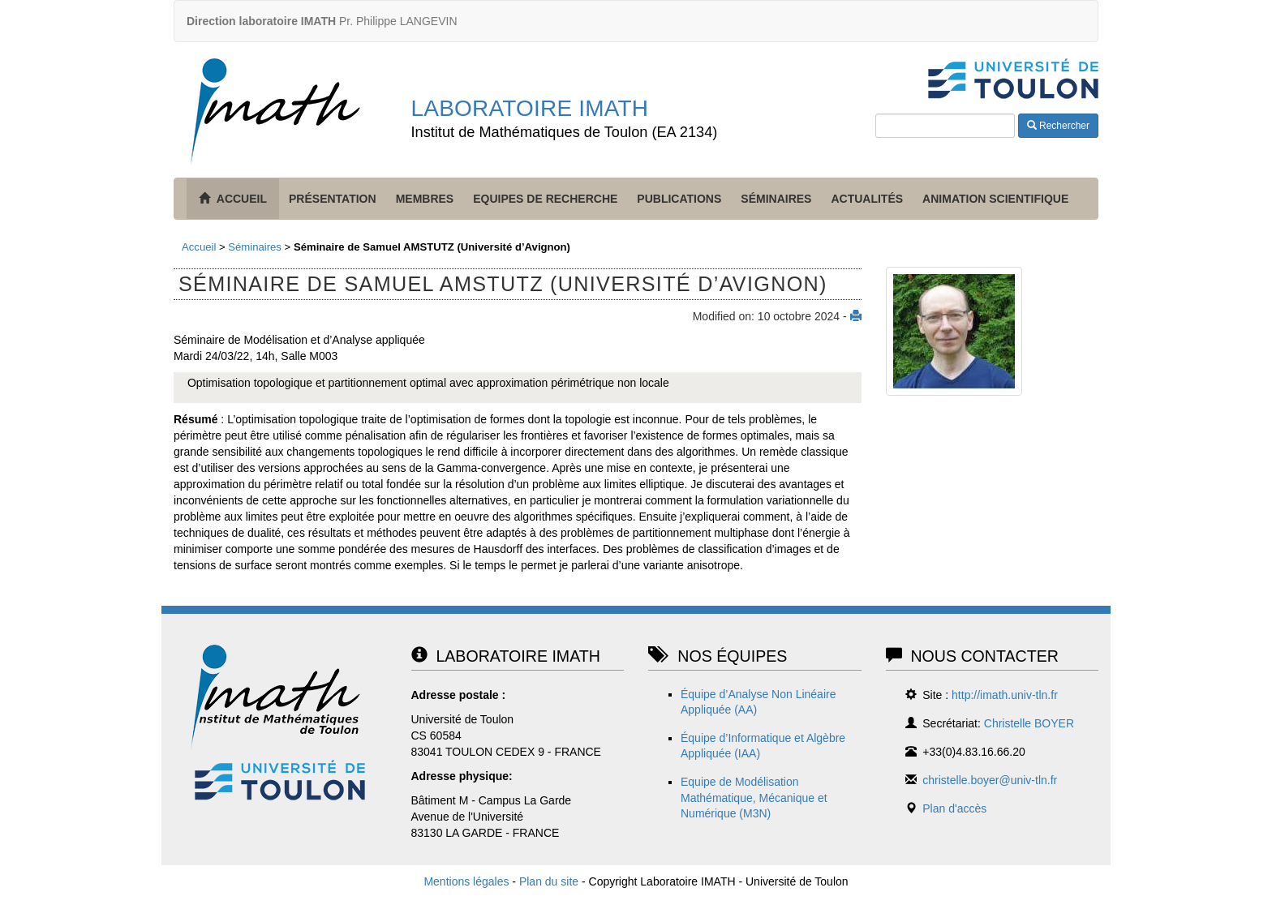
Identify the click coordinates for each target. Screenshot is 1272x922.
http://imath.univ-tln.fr (1005, 694)
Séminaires (776, 198)
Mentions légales (466, 881)
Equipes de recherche (545, 198)
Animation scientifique (995, 198)
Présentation (332, 198)
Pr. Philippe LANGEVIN (322, 21)
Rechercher (1058, 125)
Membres (425, 198)
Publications (679, 198)
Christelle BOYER (1029, 723)
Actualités (867, 198)
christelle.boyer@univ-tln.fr (989, 780)
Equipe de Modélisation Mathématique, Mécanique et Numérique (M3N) (754, 797)
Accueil (199, 247)
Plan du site (548, 881)
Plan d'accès (954, 808)
